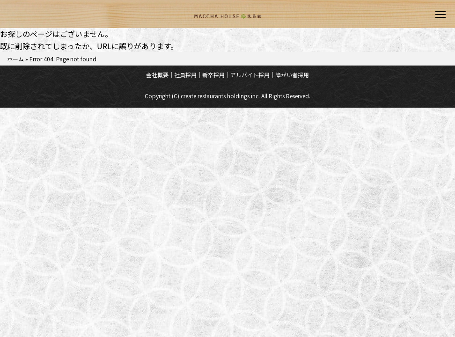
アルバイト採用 (250, 75)
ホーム (15, 59)
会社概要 (157, 75)
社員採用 (185, 75)
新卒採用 (213, 75)
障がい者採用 (292, 75)
